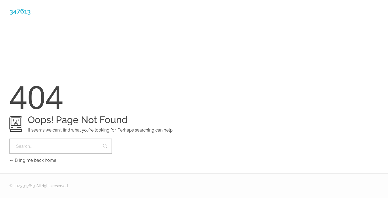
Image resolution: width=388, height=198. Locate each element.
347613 (20, 11)
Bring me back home (32, 160)
